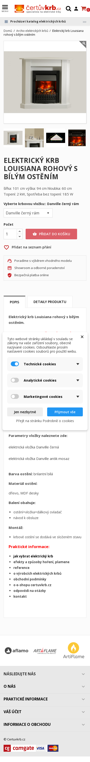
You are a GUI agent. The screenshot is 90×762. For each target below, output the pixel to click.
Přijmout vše (65, 412)
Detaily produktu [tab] (50, 301)
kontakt (20, 596)
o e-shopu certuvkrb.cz (32, 585)
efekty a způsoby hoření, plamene (41, 562)
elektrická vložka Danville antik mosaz (39, 458)
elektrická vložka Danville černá (34, 447)
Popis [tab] (14, 302)
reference (21, 568)
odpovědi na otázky (29, 591)
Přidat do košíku (51, 234)
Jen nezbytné (25, 412)
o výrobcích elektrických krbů (37, 573)
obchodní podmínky (29, 579)
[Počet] (10, 234)
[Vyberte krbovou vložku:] (28, 213)
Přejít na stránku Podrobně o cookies (45, 420)
